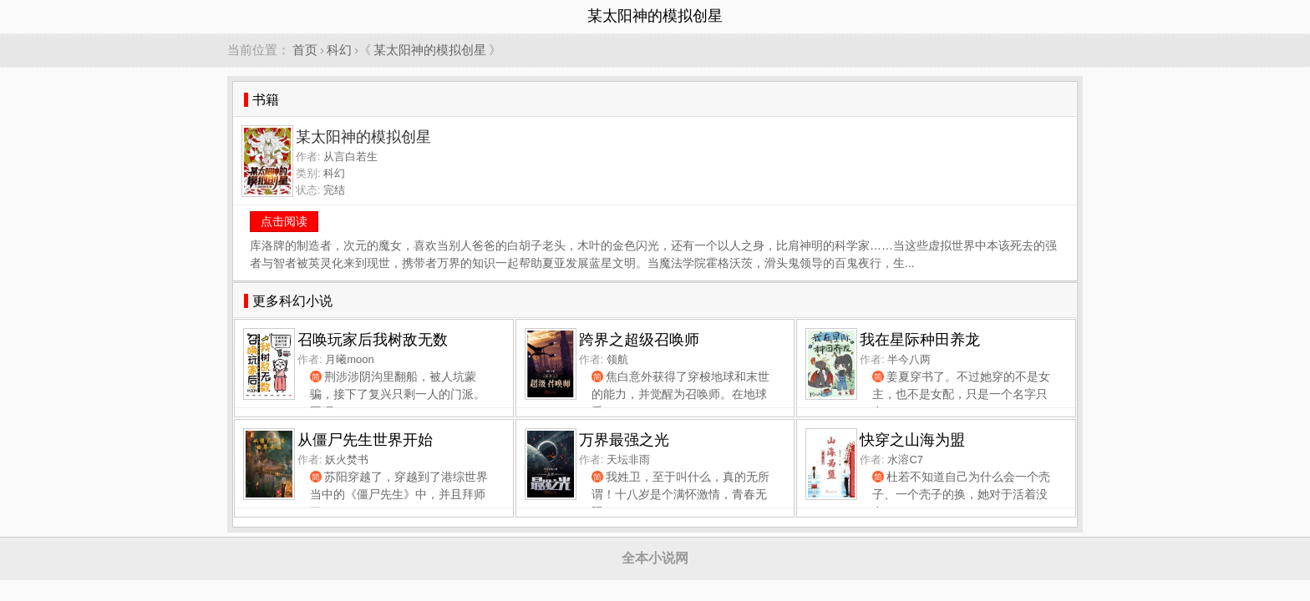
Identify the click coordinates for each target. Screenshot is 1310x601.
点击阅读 (284, 221)
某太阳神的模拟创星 (429, 50)
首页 (304, 50)
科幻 (339, 50)
